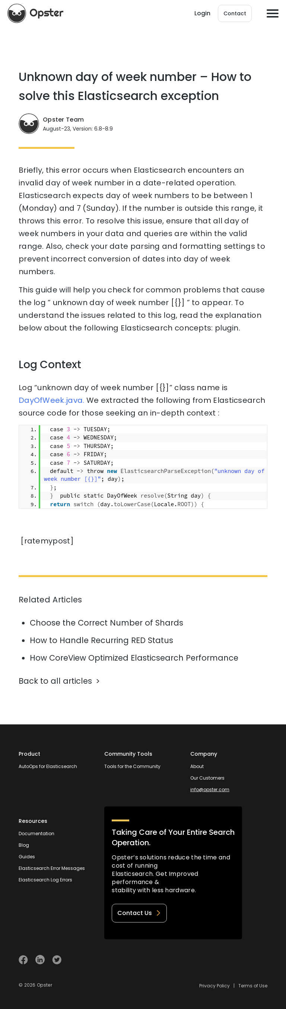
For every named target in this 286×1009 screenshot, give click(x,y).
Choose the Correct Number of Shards (106, 622)
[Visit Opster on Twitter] (56, 959)
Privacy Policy (214, 986)
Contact (234, 13)
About (197, 766)
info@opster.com (209, 789)
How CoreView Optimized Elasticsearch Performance (134, 657)
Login (202, 13)
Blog (24, 845)
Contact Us (139, 913)
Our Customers (207, 778)
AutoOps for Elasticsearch (48, 766)
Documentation (36, 833)
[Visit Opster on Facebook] (23, 959)
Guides (27, 856)
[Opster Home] (35, 13)
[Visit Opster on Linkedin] (40, 959)
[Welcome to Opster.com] (243, 959)
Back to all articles (55, 681)
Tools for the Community (132, 766)
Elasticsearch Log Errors (45, 880)
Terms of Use (252, 986)
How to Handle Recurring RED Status (101, 640)
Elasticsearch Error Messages (52, 868)
